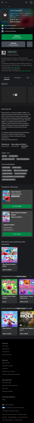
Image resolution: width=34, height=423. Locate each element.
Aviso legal (4, 417)
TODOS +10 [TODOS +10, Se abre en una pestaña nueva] (12, 52)
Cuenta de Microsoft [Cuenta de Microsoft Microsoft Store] (6, 382)
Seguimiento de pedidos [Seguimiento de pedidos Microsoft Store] (7, 391)
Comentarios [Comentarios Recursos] (5, 368)
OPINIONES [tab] (17, 78)
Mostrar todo (21, 276)
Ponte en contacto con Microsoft (9, 414)
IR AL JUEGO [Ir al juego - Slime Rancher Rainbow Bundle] (17, 234)
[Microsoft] (17, 1)
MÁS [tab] (27, 78)
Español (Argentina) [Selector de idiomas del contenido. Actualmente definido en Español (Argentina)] (9, 404)
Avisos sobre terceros (23, 417)
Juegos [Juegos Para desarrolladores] (3, 399)
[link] (9, 259)
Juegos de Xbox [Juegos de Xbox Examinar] (5, 348)
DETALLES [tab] (6, 78)
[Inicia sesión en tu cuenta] (31, 2)
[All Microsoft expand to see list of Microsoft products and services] (2, 2)
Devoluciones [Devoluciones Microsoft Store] (5, 388)
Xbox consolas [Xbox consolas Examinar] (5, 345)
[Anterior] (27, 84)
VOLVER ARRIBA (17, 206)
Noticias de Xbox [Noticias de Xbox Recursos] (6, 362)
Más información (15, 67)
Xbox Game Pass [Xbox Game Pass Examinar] (5, 351)
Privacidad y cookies (22, 414)
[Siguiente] (31, 84)
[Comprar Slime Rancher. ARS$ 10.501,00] (17, 37)
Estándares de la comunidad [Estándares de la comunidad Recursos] (8, 371)
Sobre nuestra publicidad (7, 419)
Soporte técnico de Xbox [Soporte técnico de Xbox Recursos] (7, 365)
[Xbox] (4, 6)
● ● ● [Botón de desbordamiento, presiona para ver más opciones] (30, 44)
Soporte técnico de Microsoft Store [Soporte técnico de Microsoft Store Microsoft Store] (9, 385)
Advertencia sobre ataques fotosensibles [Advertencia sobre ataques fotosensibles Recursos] (11, 374)
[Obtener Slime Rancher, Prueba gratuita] (13, 44)
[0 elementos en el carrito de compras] (27, 2)
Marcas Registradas (12, 417)
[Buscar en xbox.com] (6, 2)
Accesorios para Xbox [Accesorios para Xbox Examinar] (7, 354)
